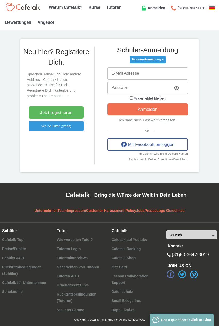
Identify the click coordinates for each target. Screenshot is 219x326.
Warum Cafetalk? (65, 7)
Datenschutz (122, 292)
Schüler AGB (13, 258)
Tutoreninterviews (72, 258)
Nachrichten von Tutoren (78, 267)
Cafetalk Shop (124, 258)
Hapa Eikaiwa (123, 310)
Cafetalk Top (12, 240)
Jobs (140, 210)
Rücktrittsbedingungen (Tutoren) (76, 297)
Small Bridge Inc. (126, 301)
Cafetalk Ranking (126, 249)
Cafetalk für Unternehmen (24, 283)
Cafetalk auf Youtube (129, 240)
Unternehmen (45, 210)
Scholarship (12, 292)
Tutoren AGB (68, 276)
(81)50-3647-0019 (188, 8)
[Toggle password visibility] (176, 88)
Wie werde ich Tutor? (75, 240)
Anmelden (153, 8)
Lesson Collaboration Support (130, 279)
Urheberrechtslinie (73, 285)
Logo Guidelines (170, 210)
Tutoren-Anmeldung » (148, 59)
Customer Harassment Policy (111, 210)
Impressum (76, 210)
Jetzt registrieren (56, 112)
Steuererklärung (70, 310)
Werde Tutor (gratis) (56, 126)
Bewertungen (18, 22)
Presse (150, 210)
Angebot (45, 22)
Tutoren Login (69, 249)
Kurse (94, 7)
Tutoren (113, 7)
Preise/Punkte (14, 249)
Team (62, 210)
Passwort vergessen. (159, 120)
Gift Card (119, 267)
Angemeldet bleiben (148, 98)
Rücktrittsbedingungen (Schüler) (21, 270)
